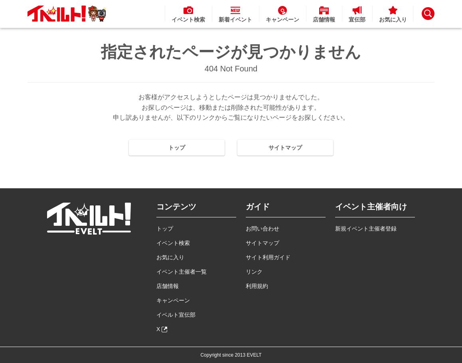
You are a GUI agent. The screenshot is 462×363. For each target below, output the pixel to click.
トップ (176, 147)
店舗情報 (167, 286)
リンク (254, 271)
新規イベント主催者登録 (366, 228)
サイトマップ (285, 147)
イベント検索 (173, 243)
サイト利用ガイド (268, 257)
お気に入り (170, 257)
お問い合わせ (262, 228)
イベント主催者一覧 (181, 271)
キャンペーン (173, 300)
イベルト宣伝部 (175, 315)
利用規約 (257, 286)
